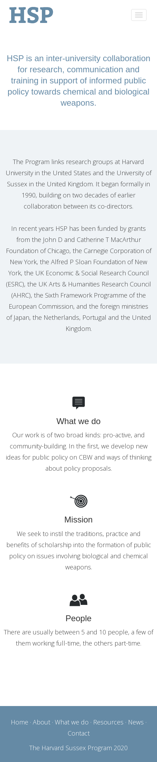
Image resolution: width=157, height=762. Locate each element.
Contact (79, 733)
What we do (72, 722)
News (136, 722)
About (41, 722)
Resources (108, 722)
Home (19, 722)
